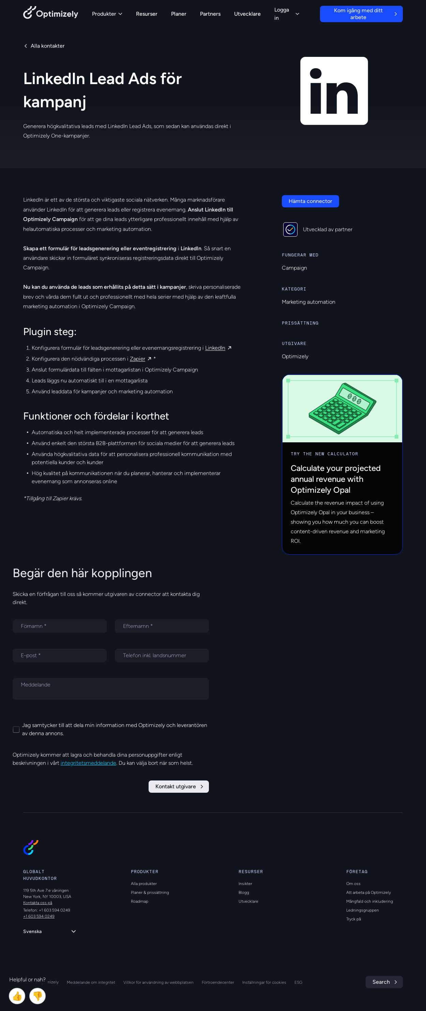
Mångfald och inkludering (369, 901)
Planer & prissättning (150, 892)
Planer (178, 14)
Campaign (294, 268)
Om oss (353, 883)
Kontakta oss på (37, 902)
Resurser (146, 14)
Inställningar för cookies (264, 982)
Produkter (107, 14)
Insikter (245, 883)
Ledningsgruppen (362, 910)
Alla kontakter (48, 46)
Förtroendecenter (218, 982)
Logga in (287, 13)
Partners (210, 14)
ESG (298, 982)
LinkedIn (215, 348)
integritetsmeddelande (88, 763)
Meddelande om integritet (91, 982)
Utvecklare (247, 14)
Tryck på (353, 919)
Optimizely (295, 356)
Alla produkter (144, 883)
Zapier (137, 359)
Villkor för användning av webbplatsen (158, 982)
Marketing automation (308, 302)
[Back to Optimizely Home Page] (50, 13)
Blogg (244, 892)
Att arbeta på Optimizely (368, 892)
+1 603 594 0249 (39, 916)
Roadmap (139, 901)
